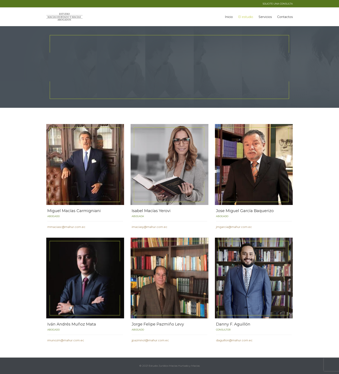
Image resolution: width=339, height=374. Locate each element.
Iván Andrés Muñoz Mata (71, 324)
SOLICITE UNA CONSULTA (277, 3)
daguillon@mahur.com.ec (234, 340)
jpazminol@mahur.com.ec (150, 340)
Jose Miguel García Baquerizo (245, 210)
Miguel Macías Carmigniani (74, 210)
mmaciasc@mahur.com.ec (66, 227)
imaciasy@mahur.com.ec (149, 227)
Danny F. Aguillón (233, 324)
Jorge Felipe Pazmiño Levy (158, 324)
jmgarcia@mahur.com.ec (234, 227)
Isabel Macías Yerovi (151, 210)
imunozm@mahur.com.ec (65, 340)
